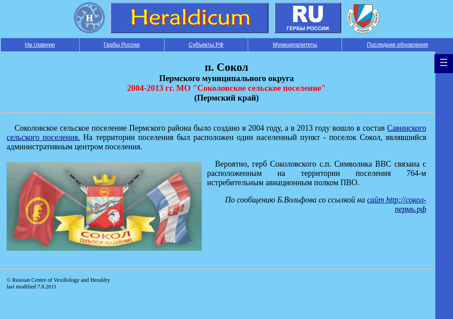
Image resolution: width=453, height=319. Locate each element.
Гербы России (121, 45)
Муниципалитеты (295, 45)
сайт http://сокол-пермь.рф (396, 204)
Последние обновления (397, 45)
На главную (40, 45)
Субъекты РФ (205, 45)
